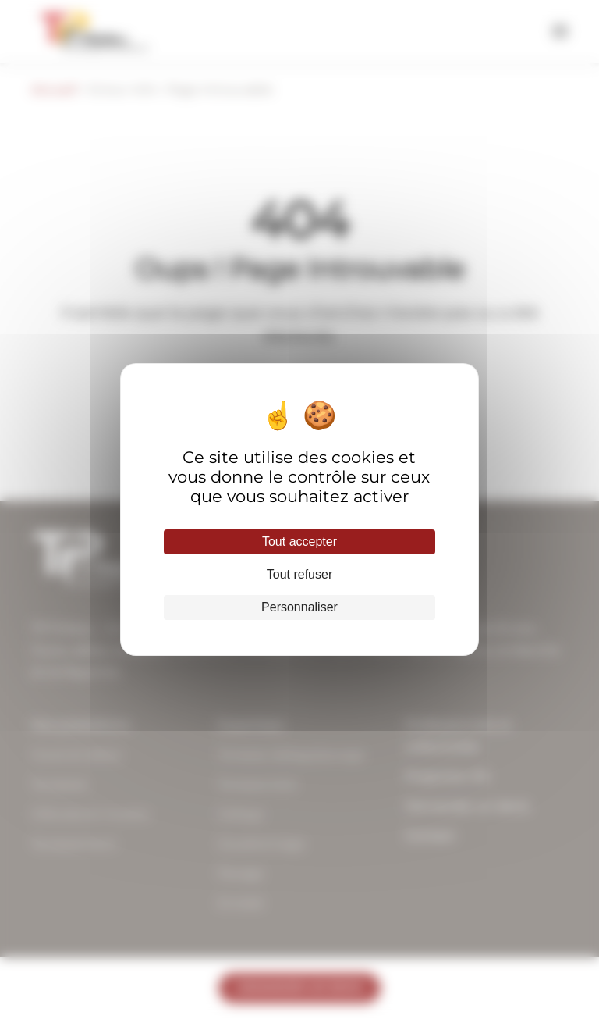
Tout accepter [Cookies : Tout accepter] (299, 541)
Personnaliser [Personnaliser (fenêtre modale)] (299, 607)
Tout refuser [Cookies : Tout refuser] (299, 574)
